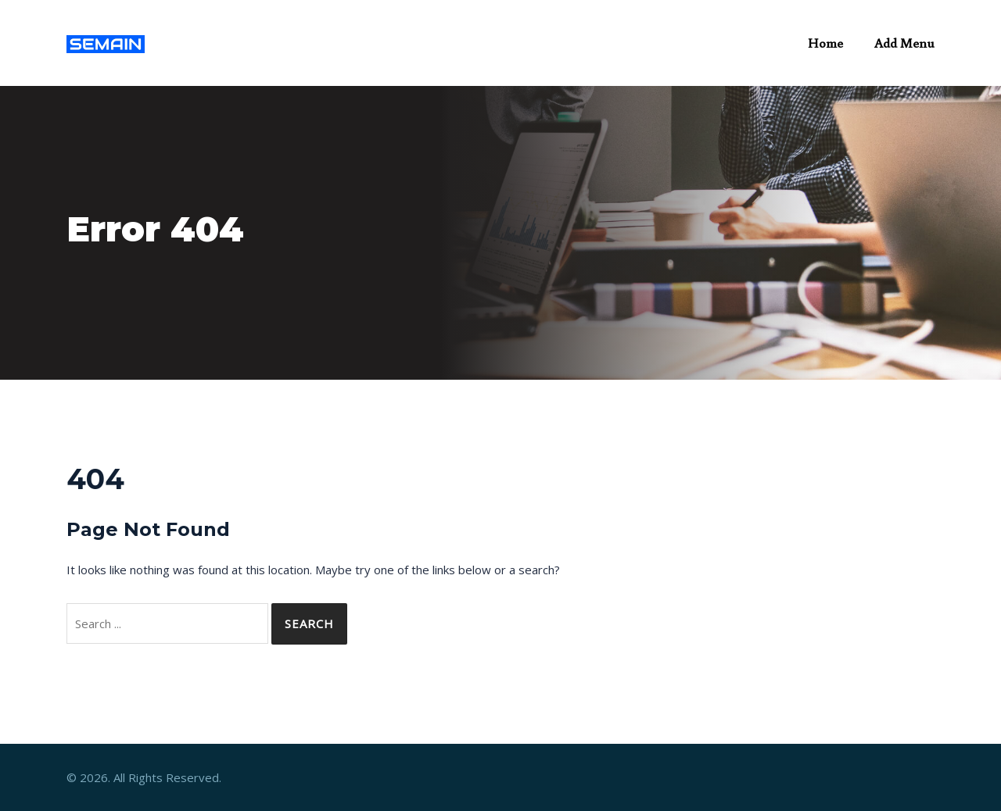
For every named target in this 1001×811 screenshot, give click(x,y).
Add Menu (904, 43)
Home (825, 43)
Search (309, 623)
